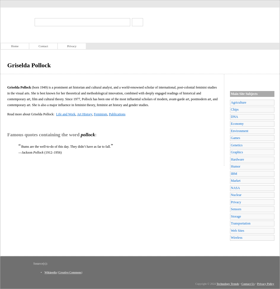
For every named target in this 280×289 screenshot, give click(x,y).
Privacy (72, 46)
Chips (235, 109)
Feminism (100, 114)
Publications (117, 114)
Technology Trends (228, 283)
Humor (235, 166)
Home (15, 46)
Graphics (237, 152)
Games (235, 138)
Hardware (237, 159)
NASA (235, 188)
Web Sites (237, 231)
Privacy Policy (265, 283)
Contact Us (248, 283)
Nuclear (236, 195)
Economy (237, 124)
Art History (84, 114)
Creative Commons (69, 272)
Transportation (240, 223)
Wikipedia (50, 272)
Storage (236, 216)
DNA (234, 117)
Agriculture (238, 102)
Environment (239, 131)
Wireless (237, 238)
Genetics (237, 145)
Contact (43, 46)
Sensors (236, 209)
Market (236, 181)
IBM (234, 174)
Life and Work (65, 114)
